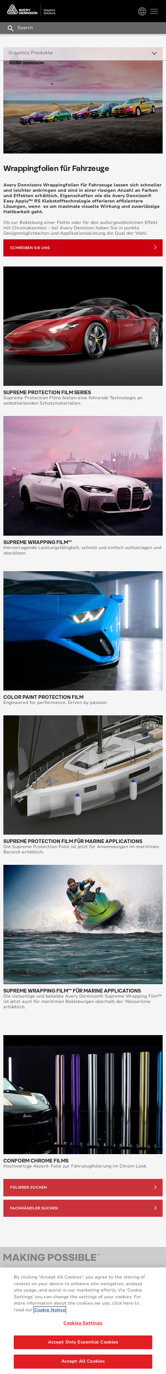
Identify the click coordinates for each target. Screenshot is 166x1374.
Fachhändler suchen (83, 1207)
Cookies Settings (82, 1324)
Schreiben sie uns (83, 247)
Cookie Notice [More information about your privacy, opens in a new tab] (49, 1311)
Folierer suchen (83, 1187)
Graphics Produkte (30, 53)
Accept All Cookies (83, 1362)
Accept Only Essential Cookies (83, 1343)
